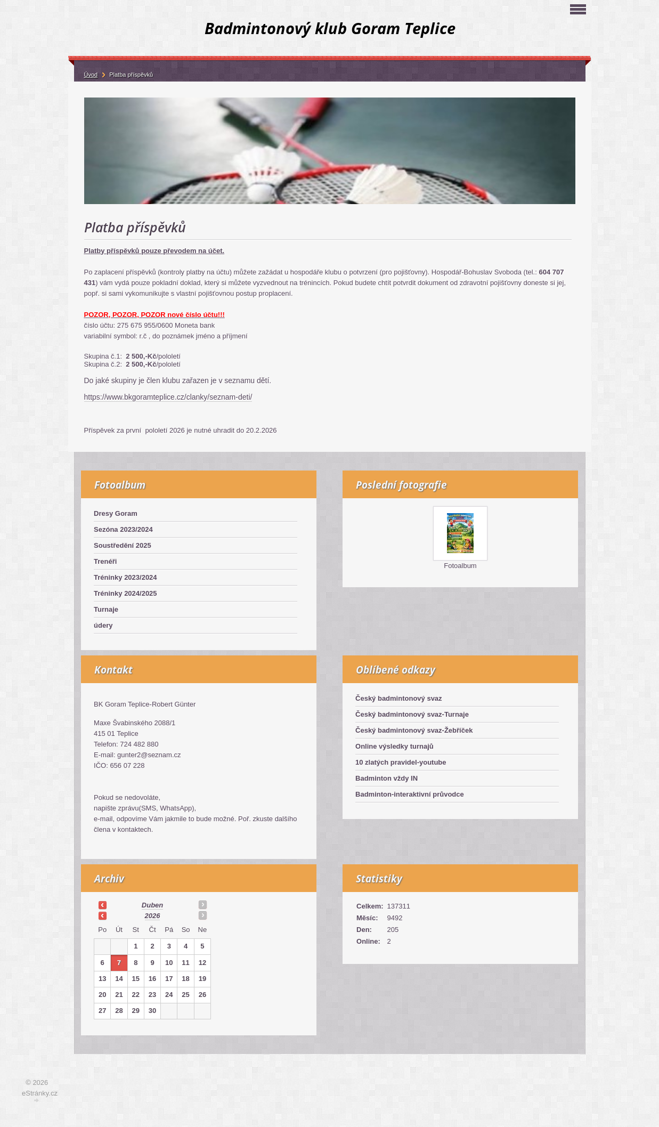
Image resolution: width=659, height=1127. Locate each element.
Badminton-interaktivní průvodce (409, 794)
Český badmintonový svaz (398, 698)
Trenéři (105, 561)
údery (103, 625)
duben (152, 905)
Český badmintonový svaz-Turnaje (412, 714)
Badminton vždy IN (386, 778)
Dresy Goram (115, 513)
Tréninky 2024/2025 (125, 593)
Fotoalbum (460, 566)
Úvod (91, 74)
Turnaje (106, 609)
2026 (152, 916)
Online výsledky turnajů (394, 746)
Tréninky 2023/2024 (125, 577)
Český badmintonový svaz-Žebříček (414, 730)
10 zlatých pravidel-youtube (400, 762)
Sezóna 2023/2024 (123, 529)
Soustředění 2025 (122, 545)
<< (102, 905)
